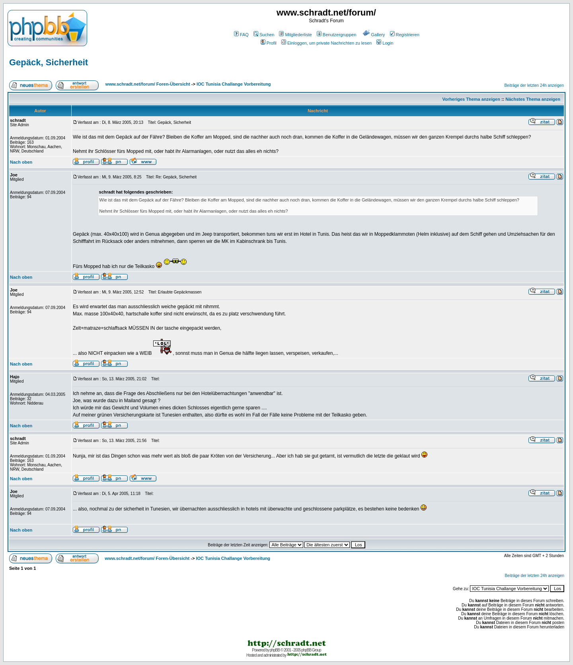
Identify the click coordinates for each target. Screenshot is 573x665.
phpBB (275, 650)
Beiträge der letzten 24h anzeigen (534, 85)
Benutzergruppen (336, 34)
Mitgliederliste (295, 34)
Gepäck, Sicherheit (48, 62)
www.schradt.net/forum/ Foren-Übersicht (147, 84)
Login (384, 43)
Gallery (374, 34)
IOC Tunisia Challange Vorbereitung (234, 84)
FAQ (241, 34)
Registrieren (404, 34)
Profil (269, 43)
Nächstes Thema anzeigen (532, 99)
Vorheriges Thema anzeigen (471, 99)
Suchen (263, 34)
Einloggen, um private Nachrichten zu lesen (326, 43)
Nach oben (21, 162)
